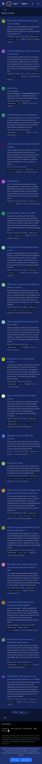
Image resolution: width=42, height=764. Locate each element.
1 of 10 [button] (15, 712)
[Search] (38, 4)
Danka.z (9, 233)
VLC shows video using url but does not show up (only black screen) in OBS (22, 567)
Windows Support (34, 204)
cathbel (9, 270)
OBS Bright (6, 724)
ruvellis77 (10, 699)
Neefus (9, 418)
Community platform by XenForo (19, 735)
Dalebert (10, 201)
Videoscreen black (15, 463)
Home (4, 731)
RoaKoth (10, 344)
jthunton (10, 451)
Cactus (9, 513)
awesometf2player (13, 625)
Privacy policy (27, 728)
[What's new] (33, 4)
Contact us (5, 728)
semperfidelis (11, 662)
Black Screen (12, 181)
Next (23, 712)
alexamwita (11, 101)
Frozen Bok (11, 36)
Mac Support (11, 135)
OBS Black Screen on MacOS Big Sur (22, 114)
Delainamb (10, 74)
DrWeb (9, 307)
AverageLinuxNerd (13, 550)
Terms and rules (16, 728)
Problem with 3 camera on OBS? (21, 213)
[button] (3, 3)
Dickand (10, 476)
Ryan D (9, 167)
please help (12, 88)
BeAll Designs (11, 382)
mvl (8, 588)
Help (35, 728)
